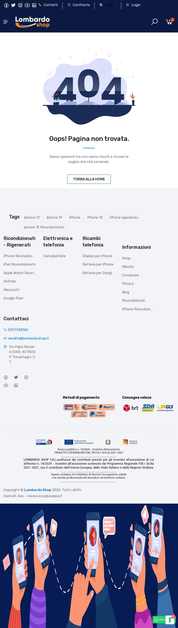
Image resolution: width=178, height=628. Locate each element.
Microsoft (11, 290)
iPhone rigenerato (124, 217)
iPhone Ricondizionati (19, 256)
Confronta (78, 5)
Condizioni (130, 275)
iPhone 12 (95, 217)
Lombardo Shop (37, 490)
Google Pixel (13, 298)
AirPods (9, 281)
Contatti (48, 5)
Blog (125, 292)
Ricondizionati (133, 300)
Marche (128, 267)
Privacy (128, 284)
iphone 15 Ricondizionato (44, 227)
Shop (126, 258)
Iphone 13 (32, 217)
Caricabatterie (54, 256)
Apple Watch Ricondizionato (19, 273)
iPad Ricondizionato (19, 264)
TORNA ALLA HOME (89, 179)
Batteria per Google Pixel (99, 273)
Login (133, 5)
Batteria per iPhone (98, 264)
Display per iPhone (97, 256)
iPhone (74, 217)
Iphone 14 (54, 217)
